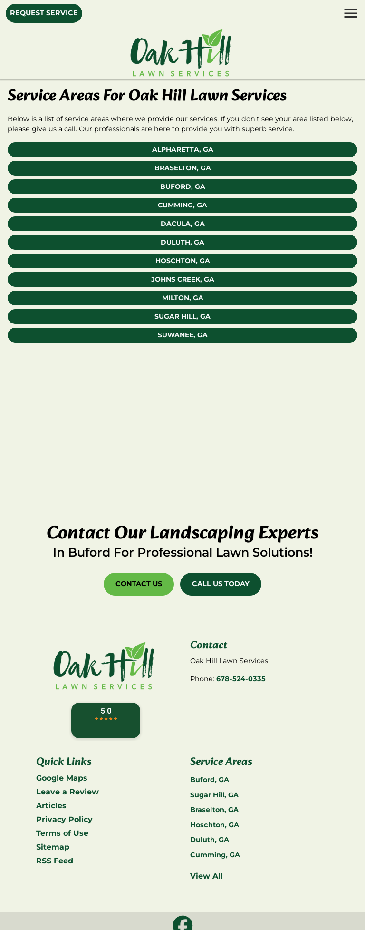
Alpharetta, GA (182, 149)
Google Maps (61, 778)
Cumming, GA (182, 205)
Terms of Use (62, 833)
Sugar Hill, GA (182, 316)
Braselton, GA (182, 168)
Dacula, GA (183, 223)
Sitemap (52, 847)
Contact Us (138, 583)
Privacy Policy (64, 819)
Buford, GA (182, 186)
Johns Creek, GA (182, 279)
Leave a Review (67, 791)
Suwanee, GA (183, 335)
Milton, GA (182, 298)
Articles (51, 805)
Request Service (44, 13)
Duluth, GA (182, 242)
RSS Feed (54, 860)
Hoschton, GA (182, 260)
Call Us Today (221, 583)
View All (206, 876)
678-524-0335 (241, 679)
